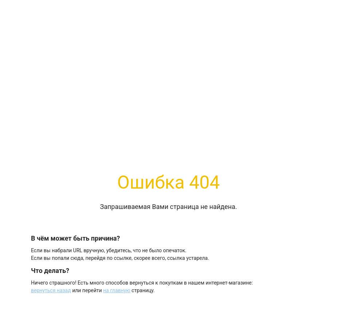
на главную (116, 290)
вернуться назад (51, 290)
